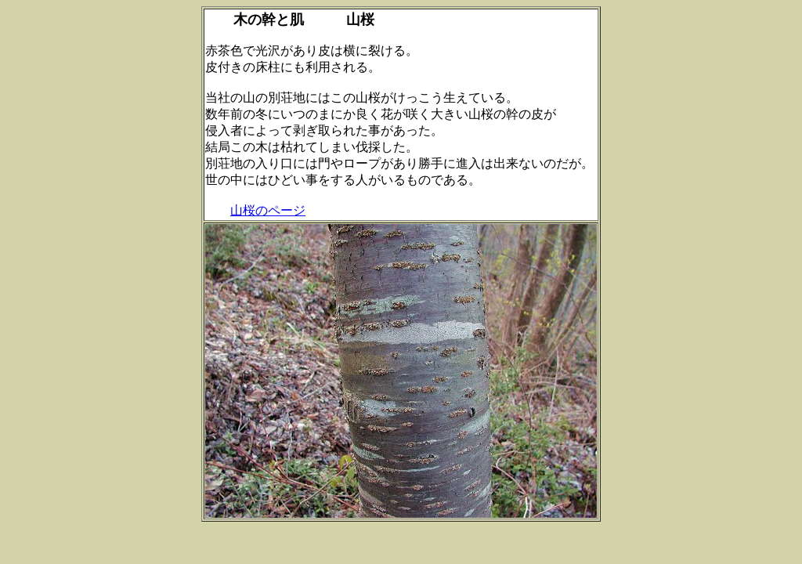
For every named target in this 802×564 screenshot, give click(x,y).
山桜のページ (267, 210)
